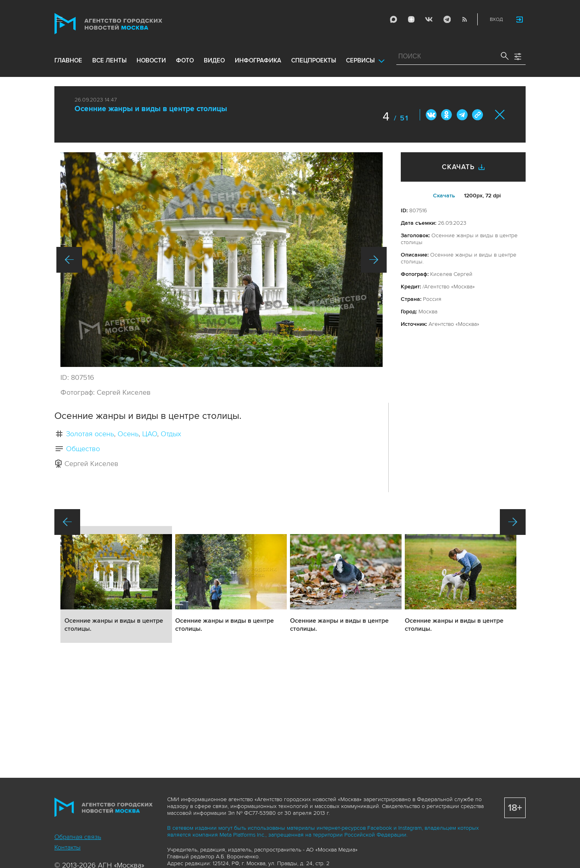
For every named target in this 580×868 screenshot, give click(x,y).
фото (185, 61)
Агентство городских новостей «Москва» (123, 23)
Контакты (67, 847)
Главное (68, 61)
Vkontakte (429, 19)
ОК (446, 114)
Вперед (374, 260)
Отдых (171, 433)
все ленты (109, 61)
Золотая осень (90, 433)
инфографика (258, 61)
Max (393, 19)
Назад (69, 260)
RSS (464, 19)
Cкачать (444, 195)
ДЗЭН (411, 19)
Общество (83, 448)
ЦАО (149, 433)
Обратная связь (77, 837)
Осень (128, 433)
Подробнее (116, 584)
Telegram (446, 19)
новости (151, 61)
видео (214, 61)
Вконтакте (431, 114)
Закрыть (500, 114)
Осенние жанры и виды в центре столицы (151, 109)
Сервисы (360, 61)
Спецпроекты (313, 61)
